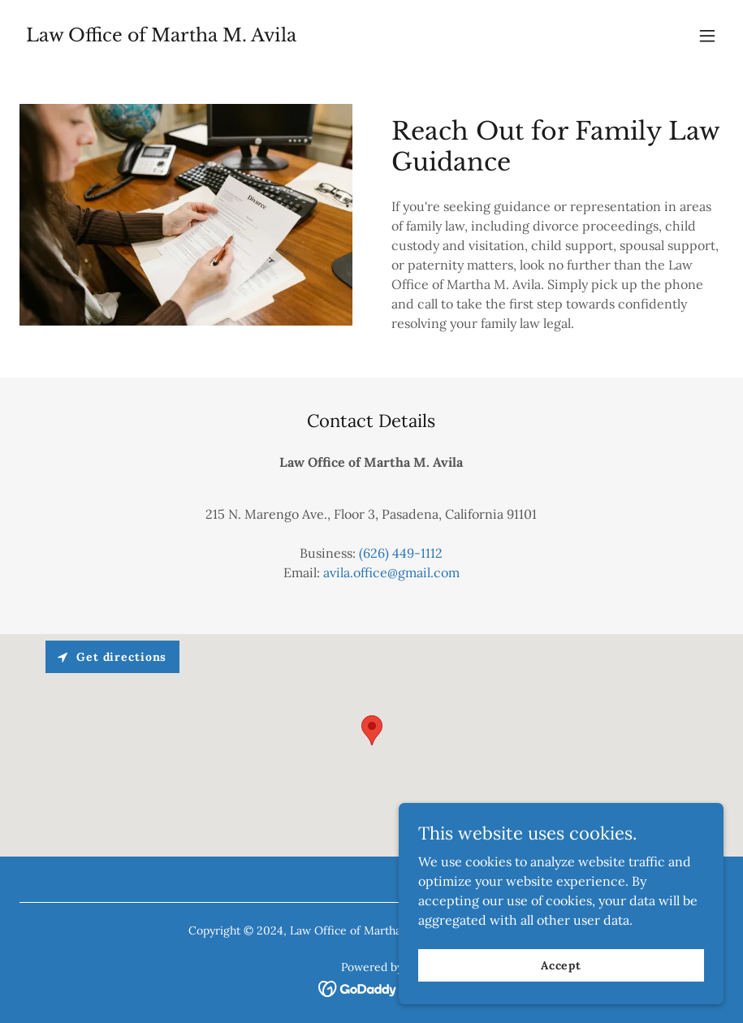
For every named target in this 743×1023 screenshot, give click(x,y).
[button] (707, 35)
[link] (161, 36)
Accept (561, 964)
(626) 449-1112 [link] (401, 553)
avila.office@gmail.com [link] (391, 572)
